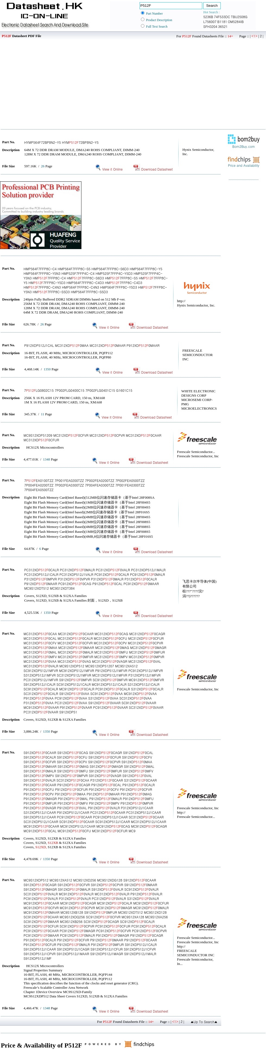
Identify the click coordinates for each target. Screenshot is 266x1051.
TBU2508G (239, 16)
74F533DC (222, 16)
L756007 (209, 21)
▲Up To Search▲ (204, 1021)
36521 (223, 26)
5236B (208, 16)
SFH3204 (210, 26)
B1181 (222, 21)
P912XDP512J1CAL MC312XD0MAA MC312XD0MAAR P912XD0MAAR (91, 345)
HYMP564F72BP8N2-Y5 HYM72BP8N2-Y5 (61, 142)
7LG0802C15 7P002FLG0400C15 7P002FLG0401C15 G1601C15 (78, 390)
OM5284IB (236, 21)
